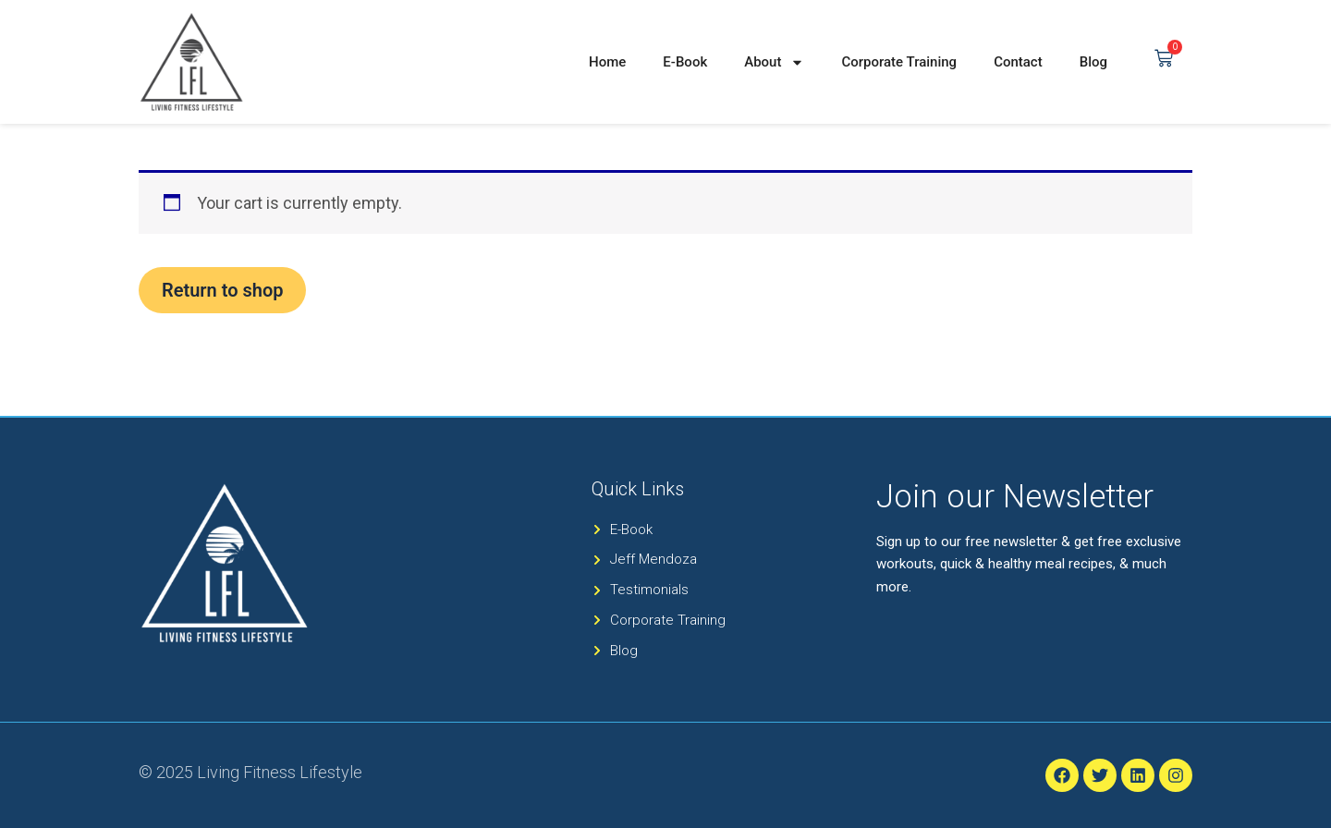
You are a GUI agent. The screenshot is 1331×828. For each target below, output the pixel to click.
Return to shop (222, 290)
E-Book (685, 62)
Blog (1093, 62)
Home (607, 62)
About (774, 62)
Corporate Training (899, 62)
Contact (1018, 62)
